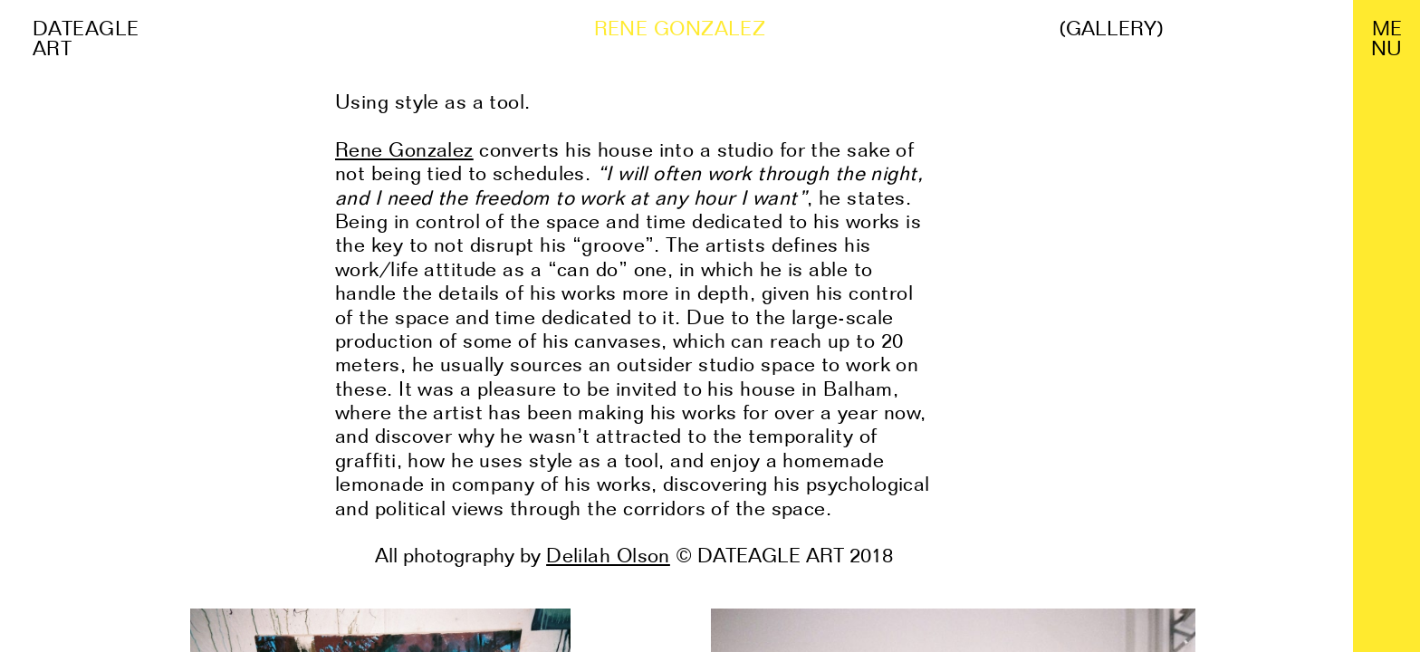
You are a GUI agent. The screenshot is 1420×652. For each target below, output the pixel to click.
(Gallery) (1111, 28)
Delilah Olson (608, 555)
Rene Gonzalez (404, 149)
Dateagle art (86, 38)
